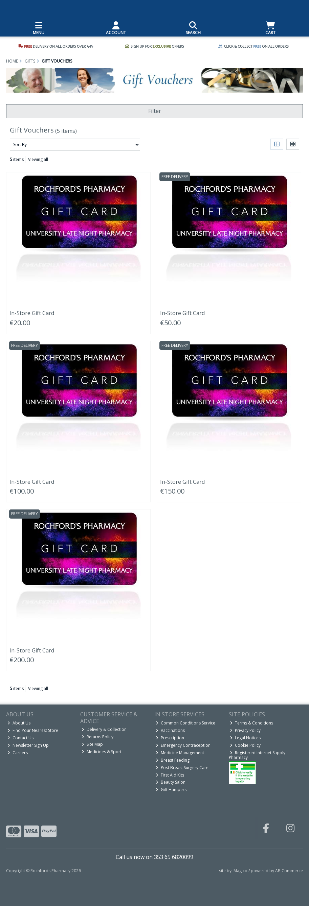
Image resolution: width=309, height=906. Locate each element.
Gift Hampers (171, 789)
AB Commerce (289, 871)
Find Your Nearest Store (32, 730)
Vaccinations (170, 730)
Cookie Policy (245, 745)
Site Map (92, 744)
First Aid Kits (170, 775)
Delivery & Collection (104, 729)
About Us (18, 723)
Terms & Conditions (251, 723)
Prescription (170, 738)
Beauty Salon (170, 782)
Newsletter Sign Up (28, 745)
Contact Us (20, 738)
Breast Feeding (173, 760)
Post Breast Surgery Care (182, 767)
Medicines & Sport (102, 752)
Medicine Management (180, 753)
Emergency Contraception (183, 745)
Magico (240, 871)
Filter (154, 111)
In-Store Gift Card (31, 313)
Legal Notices (245, 738)
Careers (17, 753)
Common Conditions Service (185, 723)
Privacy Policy (245, 730)
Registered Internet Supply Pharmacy (257, 755)
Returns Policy (97, 737)
